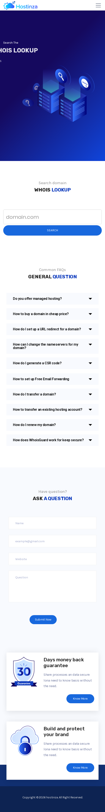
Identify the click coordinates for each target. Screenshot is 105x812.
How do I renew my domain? (34, 425)
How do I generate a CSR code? (37, 363)
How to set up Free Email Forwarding (41, 379)
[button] (52, 299)
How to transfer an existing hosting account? (47, 410)
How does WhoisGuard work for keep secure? (48, 440)
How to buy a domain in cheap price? (41, 314)
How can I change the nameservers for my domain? (45, 346)
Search (52, 230)
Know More (80, 698)
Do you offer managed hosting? (37, 299)
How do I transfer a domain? (34, 394)
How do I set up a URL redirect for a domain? (47, 329)
